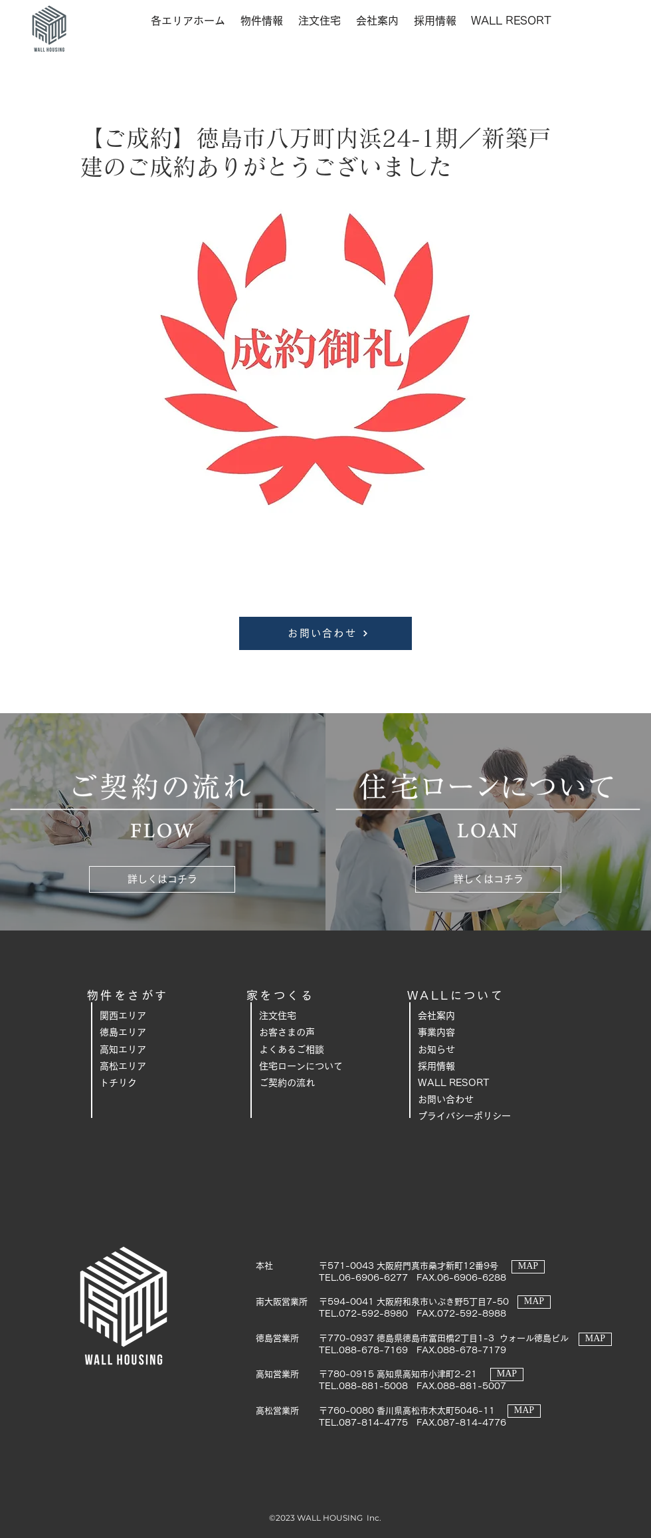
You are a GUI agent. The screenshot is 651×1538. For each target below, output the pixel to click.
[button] (187, 21)
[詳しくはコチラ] (162, 879)
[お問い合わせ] (325, 633)
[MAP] (528, 1266)
